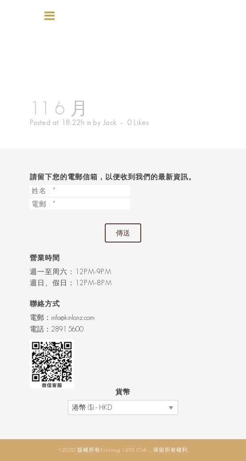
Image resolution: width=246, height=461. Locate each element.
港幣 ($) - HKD (92, 407)
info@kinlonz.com (73, 317)
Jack (110, 122)
